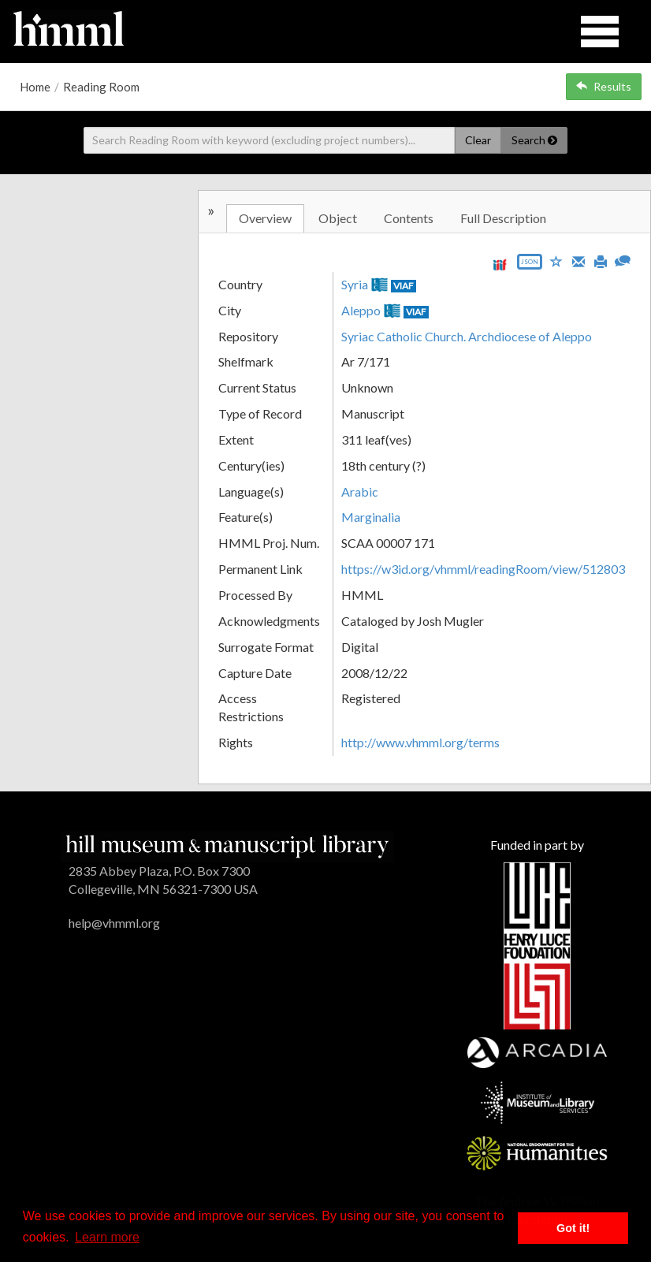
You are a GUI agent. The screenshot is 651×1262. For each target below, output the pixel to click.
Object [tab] (337, 217)
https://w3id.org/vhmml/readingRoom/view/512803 (483, 568)
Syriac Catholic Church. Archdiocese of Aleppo (466, 336)
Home (35, 87)
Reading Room (101, 87)
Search (534, 140)
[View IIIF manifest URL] (500, 264)
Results (603, 86)
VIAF (403, 286)
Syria (354, 284)
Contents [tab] (408, 217)
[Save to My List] (556, 260)
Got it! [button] (573, 1228)
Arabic (359, 491)
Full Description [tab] (503, 217)
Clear (478, 140)
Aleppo (361, 310)
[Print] (600, 260)
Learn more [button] (107, 1237)
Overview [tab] (265, 217)
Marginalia (370, 516)
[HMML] (227, 844)
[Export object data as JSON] (529, 265)
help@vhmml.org (114, 922)
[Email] (578, 260)
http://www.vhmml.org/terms (420, 742)
